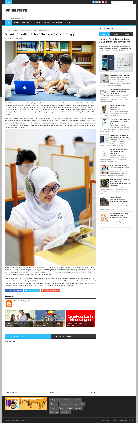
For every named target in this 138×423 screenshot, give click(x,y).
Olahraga (26, 23)
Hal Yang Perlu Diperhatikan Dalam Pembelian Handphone (114, 40)
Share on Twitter (31, 290)
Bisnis (68, 23)
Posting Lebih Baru (11, 392)
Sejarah (37, 23)
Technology (57, 23)
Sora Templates (113, 420)
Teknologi (74, 404)
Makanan (53, 404)
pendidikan (21, 38)
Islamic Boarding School (20, 105)
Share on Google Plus (50, 290)
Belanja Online (55, 400)
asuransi (79, 408)
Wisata (46, 23)
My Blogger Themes (127, 420)
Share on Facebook (13, 290)
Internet (66, 400)
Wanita (61, 408)
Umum (52, 408)
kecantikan (54, 412)
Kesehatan (76, 400)
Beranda (52, 392)
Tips (82, 404)
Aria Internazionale (16, 10)
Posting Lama (92, 392)
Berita (16, 23)
